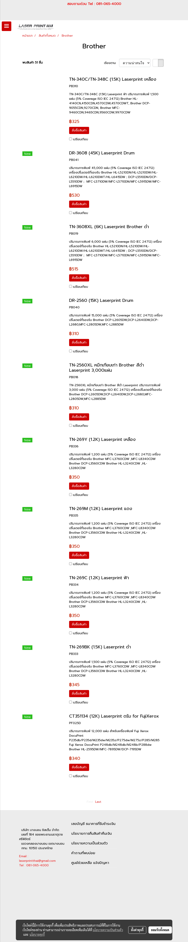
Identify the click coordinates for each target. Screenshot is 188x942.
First (90, 802)
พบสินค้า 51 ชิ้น (32, 62)
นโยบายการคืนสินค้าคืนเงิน (91, 833)
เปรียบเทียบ (80, 139)
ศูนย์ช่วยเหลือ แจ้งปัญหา (90, 862)
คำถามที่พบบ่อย (83, 853)
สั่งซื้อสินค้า (79, 130)
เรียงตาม (111, 63)
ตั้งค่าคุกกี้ (137, 930)
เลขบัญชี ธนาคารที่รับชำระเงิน (93, 823)
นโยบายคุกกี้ (37, 934)
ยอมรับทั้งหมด (160, 930)
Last (98, 802)
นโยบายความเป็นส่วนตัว (89, 843)
